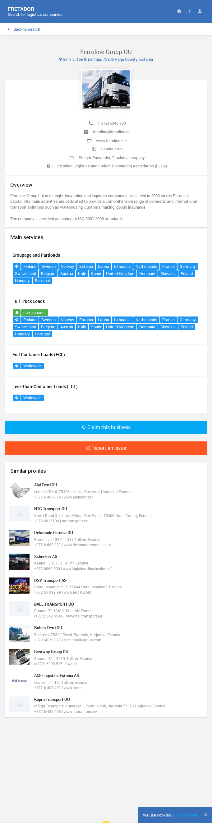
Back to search (24, 29)
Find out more (185, 815)
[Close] (205, 815)
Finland (29, 266)
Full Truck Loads (28, 301)
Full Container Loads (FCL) (38, 354)
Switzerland (25, 273)
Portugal (42, 280)
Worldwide (32, 366)
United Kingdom (120, 273)
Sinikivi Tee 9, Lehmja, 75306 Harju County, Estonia (106, 59)
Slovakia (168, 273)
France (168, 266)
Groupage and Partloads (36, 255)
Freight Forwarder (94, 157)
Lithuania (122, 266)
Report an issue (106, 448)
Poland (187, 273)
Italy (82, 273)
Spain (96, 273)
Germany (188, 266)
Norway (67, 266)
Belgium (48, 273)
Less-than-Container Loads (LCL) (45, 386)
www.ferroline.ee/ (111, 140)
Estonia (86, 266)
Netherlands (146, 266)
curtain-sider (34, 312)
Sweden (48, 266)
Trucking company (128, 157)
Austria (66, 273)
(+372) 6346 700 (112, 123)
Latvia (103, 266)
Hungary (22, 280)
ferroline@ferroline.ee (112, 132)
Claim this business (106, 427)
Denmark (147, 273)
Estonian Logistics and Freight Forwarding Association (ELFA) (112, 166)
